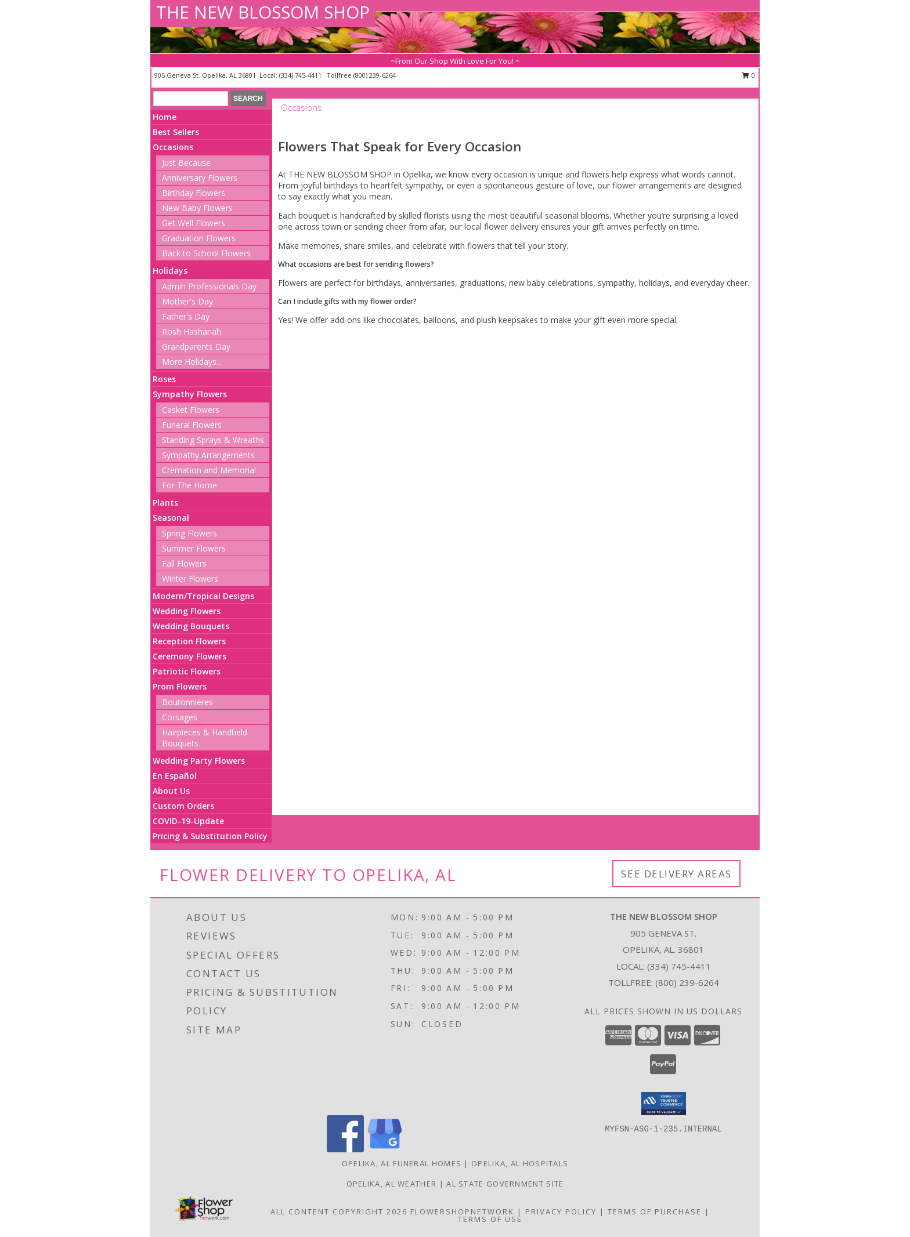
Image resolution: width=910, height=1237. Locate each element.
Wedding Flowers (187, 610)
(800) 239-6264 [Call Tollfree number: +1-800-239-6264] (687, 982)
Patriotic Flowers (187, 671)
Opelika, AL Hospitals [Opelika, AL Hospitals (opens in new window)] (519, 1163)
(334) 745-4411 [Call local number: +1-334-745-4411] (301, 75)
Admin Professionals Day (209, 286)
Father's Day (186, 316)
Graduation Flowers (199, 238)
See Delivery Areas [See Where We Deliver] (676, 873)
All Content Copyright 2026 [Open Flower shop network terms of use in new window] (338, 1211)
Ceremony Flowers (189, 656)
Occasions (173, 147)
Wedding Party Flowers (199, 760)
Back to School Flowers (206, 253)
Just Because (186, 162)
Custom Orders (183, 805)
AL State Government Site (505, 1183)
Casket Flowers (190, 409)
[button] (663, 1103)
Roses (164, 378)
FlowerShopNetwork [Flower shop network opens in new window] (462, 1211)
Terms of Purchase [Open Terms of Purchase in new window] (655, 1211)
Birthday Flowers (193, 192)
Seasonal (171, 517)
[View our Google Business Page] (384, 1149)
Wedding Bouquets (191, 626)
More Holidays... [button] (192, 361)
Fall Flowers (184, 563)
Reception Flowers (189, 641)
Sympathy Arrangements (208, 454)
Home (164, 116)
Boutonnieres (187, 702)
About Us (171, 790)
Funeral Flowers (192, 424)
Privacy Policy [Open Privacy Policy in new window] (561, 1211)
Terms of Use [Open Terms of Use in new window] (490, 1219)
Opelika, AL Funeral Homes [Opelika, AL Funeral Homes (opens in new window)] (402, 1163)
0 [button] (748, 75)
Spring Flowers (189, 533)
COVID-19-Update (188, 820)
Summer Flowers (194, 548)
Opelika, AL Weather (391, 1183)
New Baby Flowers (197, 207)
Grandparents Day (196, 346)
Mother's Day (187, 301)
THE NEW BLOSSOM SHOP (263, 12)
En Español (175, 775)
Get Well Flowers (193, 222)
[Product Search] (190, 98)
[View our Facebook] (345, 1149)
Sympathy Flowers (190, 394)
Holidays (170, 270)
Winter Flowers (190, 578)
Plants (165, 502)
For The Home (189, 485)
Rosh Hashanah (191, 331)
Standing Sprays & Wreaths (213, 439)
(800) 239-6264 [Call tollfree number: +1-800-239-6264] (374, 75)
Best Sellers (176, 131)
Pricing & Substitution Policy (210, 835)
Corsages (179, 717)
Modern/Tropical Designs (203, 595)
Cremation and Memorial (209, 470)
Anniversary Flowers (199, 177)
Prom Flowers (180, 686)
